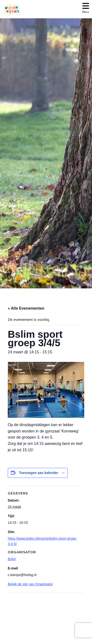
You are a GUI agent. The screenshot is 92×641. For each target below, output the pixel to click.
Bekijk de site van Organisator (30, 584)
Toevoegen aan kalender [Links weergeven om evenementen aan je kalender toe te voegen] (38, 473)
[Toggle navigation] (85, 7)
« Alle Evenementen (26, 308)
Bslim (12, 559)
